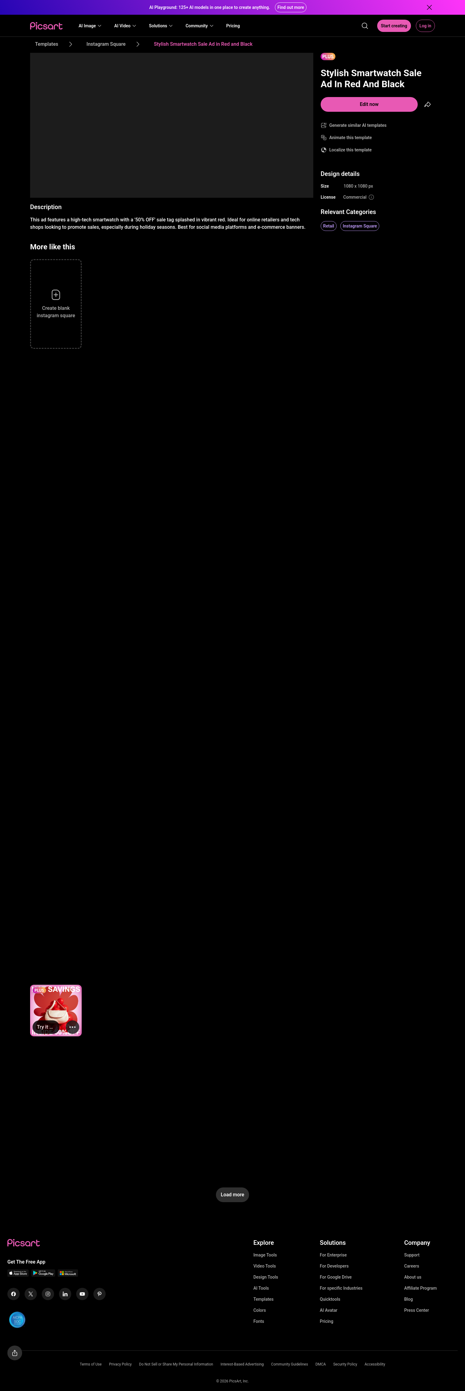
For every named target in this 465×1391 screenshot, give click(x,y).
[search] (365, 25)
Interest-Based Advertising (242, 1364)
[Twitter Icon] (31, 1294)
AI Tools (261, 1288)
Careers (411, 1266)
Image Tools (265, 1255)
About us (412, 1277)
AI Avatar (328, 1310)
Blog (408, 1299)
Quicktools (330, 1299)
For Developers (334, 1266)
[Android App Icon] (43, 1275)
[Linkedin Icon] (65, 1294)
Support (412, 1255)
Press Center (416, 1310)
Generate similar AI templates (358, 125)
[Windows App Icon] (68, 1275)
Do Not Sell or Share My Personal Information (176, 1364)
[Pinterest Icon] (99, 1294)
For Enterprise (333, 1255)
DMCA (320, 1364)
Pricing (326, 1321)
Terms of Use (91, 1364)
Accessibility (375, 1364)
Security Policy (345, 1364)
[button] (90, 26)
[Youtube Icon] (82, 1294)
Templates (263, 1299)
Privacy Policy (120, 1364)
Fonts (258, 1321)
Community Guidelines (289, 1364)
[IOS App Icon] (18, 1275)
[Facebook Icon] (13, 1294)
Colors (259, 1310)
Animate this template (350, 137)
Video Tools (264, 1266)
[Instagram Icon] (48, 1294)
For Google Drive (336, 1277)
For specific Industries (341, 1288)
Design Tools (265, 1277)
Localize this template (350, 149)
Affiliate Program (420, 1288)
